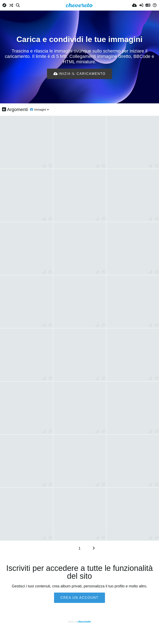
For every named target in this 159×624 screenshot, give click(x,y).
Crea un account (79, 597)
